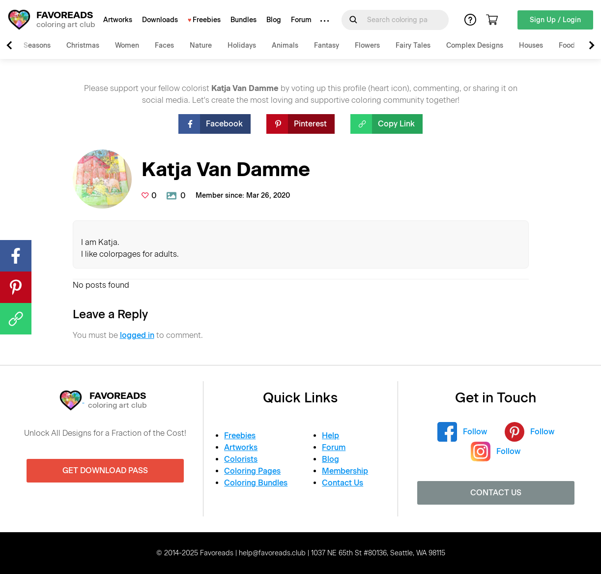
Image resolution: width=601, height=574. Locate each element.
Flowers (367, 45)
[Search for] (401, 20)
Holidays (242, 45)
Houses (531, 45)
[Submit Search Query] (353, 20)
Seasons (37, 45)
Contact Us (342, 482)
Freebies (207, 20)
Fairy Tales (413, 45)
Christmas (82, 45)
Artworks (117, 20)
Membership (345, 471)
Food (567, 45)
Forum (301, 20)
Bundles (243, 20)
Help (330, 435)
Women (127, 45)
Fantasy (326, 45)
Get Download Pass (105, 470)
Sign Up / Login (555, 20)
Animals (285, 45)
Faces (164, 45)
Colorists (241, 459)
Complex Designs (474, 45)
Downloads (160, 20)
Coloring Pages (252, 471)
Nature (201, 45)
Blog (273, 20)
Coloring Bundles (255, 482)
